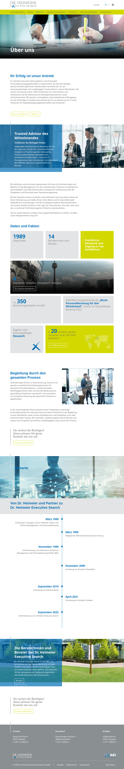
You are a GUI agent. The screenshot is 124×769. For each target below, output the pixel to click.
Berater (30, 12)
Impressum (84, 765)
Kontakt (96, 5)
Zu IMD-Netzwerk (58, 345)
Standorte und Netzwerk (56, 12)
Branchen (72, 12)
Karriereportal (105, 12)
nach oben (111, 765)
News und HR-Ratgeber (88, 12)
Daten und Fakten (19, 114)
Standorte (20, 686)
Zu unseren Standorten (25, 289)
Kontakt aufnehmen (23, 443)
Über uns (39, 12)
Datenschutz (71, 765)
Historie (35, 114)
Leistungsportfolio (17, 12)
